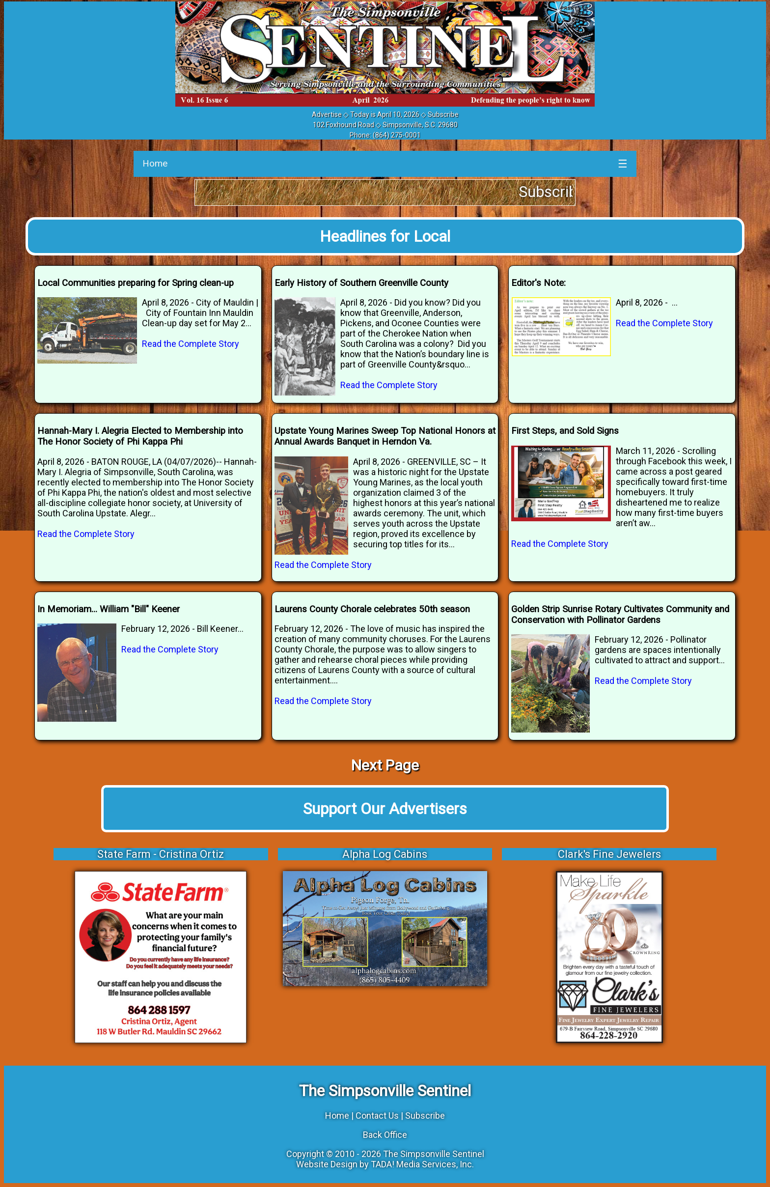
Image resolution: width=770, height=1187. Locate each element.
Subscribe (443, 114)
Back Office (385, 1135)
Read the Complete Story (190, 344)
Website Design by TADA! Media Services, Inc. (385, 1164)
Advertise (327, 114)
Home (154, 163)
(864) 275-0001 (397, 135)
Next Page (385, 765)
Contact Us (377, 1115)
